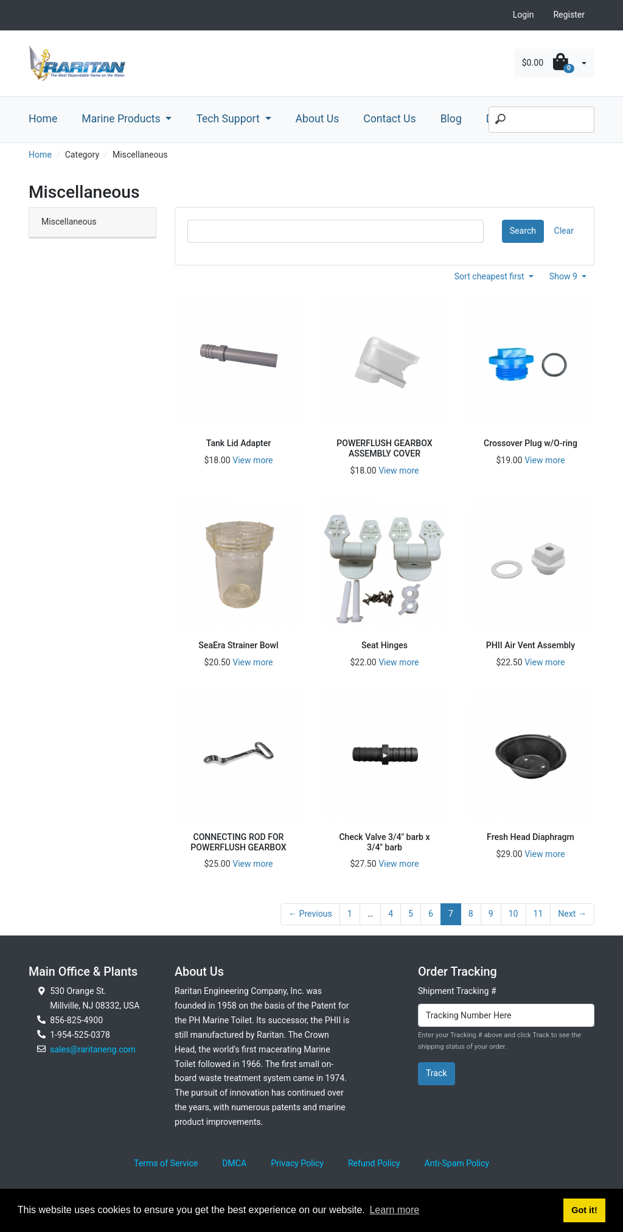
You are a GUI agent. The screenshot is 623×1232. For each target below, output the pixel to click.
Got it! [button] (584, 1210)
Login (523, 14)
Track (436, 1073)
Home (43, 119)
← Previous (310, 914)
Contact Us (389, 119)
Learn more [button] (394, 1210)
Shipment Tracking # (457, 991)
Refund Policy (374, 1163)
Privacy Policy (297, 1163)
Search (523, 231)
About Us (317, 119)
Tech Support (229, 119)
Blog (451, 119)
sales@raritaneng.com (93, 1049)
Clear (564, 231)
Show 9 (564, 276)
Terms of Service (166, 1163)
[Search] (541, 120)
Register (569, 14)
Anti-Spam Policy (457, 1163)
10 (513, 914)
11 (538, 914)
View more (252, 460)
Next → (572, 914)
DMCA (234, 1163)
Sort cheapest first (490, 276)
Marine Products (122, 119)
